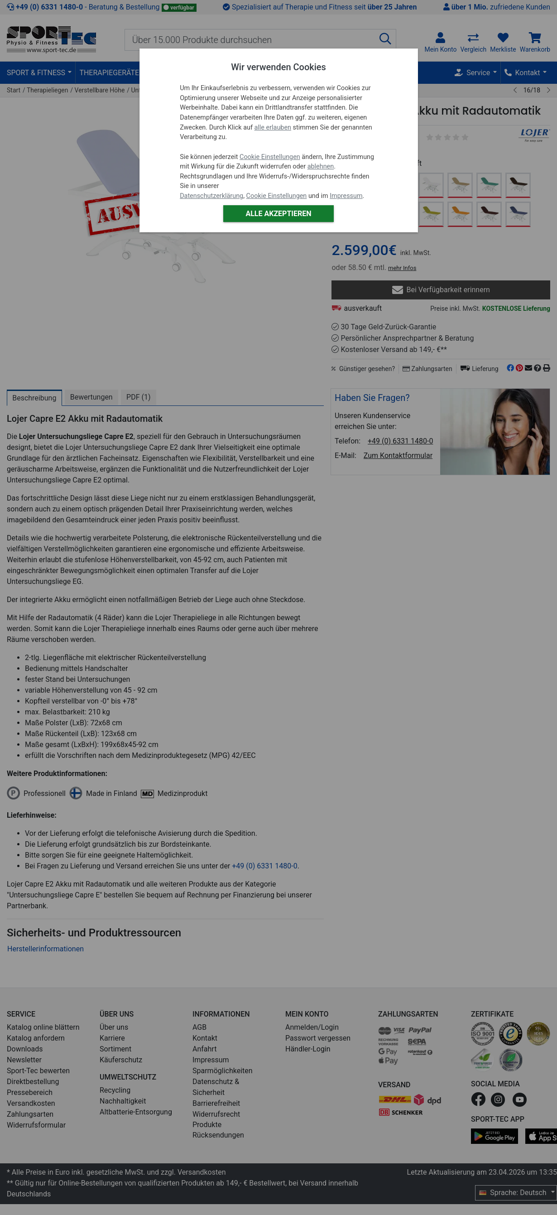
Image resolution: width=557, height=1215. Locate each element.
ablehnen (320, 166)
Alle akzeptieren (278, 213)
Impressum (346, 196)
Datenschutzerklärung (211, 196)
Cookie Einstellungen (270, 157)
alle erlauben (272, 127)
